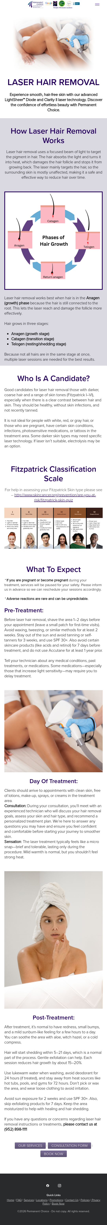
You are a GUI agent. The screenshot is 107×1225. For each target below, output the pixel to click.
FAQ (19, 1200)
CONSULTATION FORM (69, 1145)
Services (29, 1200)
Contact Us (71, 1200)
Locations (41, 1200)
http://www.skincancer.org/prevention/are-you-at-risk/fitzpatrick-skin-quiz (55, 497)
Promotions (56, 1200)
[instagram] (59, 1185)
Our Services (30, 1145)
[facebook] (48, 1185)
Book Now (58, 1203)
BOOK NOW (53, 1153)
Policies (85, 1200)
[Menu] (97, 4)
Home (10, 1200)
